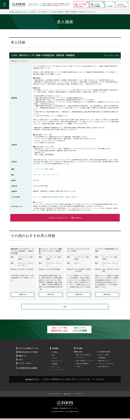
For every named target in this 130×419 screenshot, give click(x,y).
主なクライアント (57, 361)
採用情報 (54, 364)
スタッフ (55, 175)
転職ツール (22, 356)
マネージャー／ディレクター (42, 175)
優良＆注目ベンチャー (104, 361)
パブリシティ (56, 367)
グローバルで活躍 (39, 197)
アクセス (54, 358)
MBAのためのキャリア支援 (27, 352)
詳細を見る (22, 294)
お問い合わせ (67, 394)
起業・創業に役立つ (104, 367)
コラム (20, 360)
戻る (65, 307)
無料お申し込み (43, 330)
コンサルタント (80, 358)
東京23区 (36, 180)
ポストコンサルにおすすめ (105, 364)
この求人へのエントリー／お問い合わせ (65, 217)
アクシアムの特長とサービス (28, 349)
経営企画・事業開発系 (82, 364)
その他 (78, 367)
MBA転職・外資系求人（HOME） (18, 12)
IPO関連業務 (102, 358)
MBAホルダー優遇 (103, 355)
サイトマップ (78, 394)
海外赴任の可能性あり (52, 197)
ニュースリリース (57, 370)
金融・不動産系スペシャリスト (85, 361)
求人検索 (32, 12)
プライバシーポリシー (54, 394)
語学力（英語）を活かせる (69, 197)
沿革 (53, 355)
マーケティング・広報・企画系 (43, 169)
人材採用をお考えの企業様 (27, 368)
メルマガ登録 (87, 330)
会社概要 (54, 353)
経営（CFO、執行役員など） (84, 355)
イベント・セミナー (25, 364)
